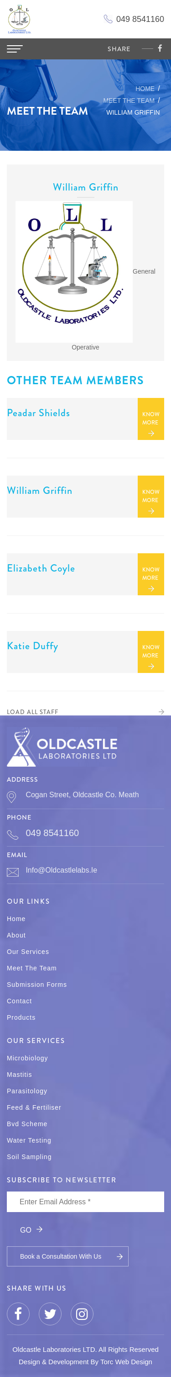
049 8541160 (52, 833)
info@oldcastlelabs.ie (61, 870)
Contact (19, 1001)
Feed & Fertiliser (34, 1107)
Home (145, 88)
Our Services (28, 951)
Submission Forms (37, 984)
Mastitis (19, 1074)
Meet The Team (32, 968)
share (119, 49)
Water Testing (29, 1140)
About (16, 935)
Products (21, 1017)
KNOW (151, 418)
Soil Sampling (29, 1156)
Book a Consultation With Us (60, 1256)
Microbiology (27, 1058)
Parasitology (27, 1091)
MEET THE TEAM (129, 100)
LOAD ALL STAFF (32, 712)
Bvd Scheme (27, 1124)
